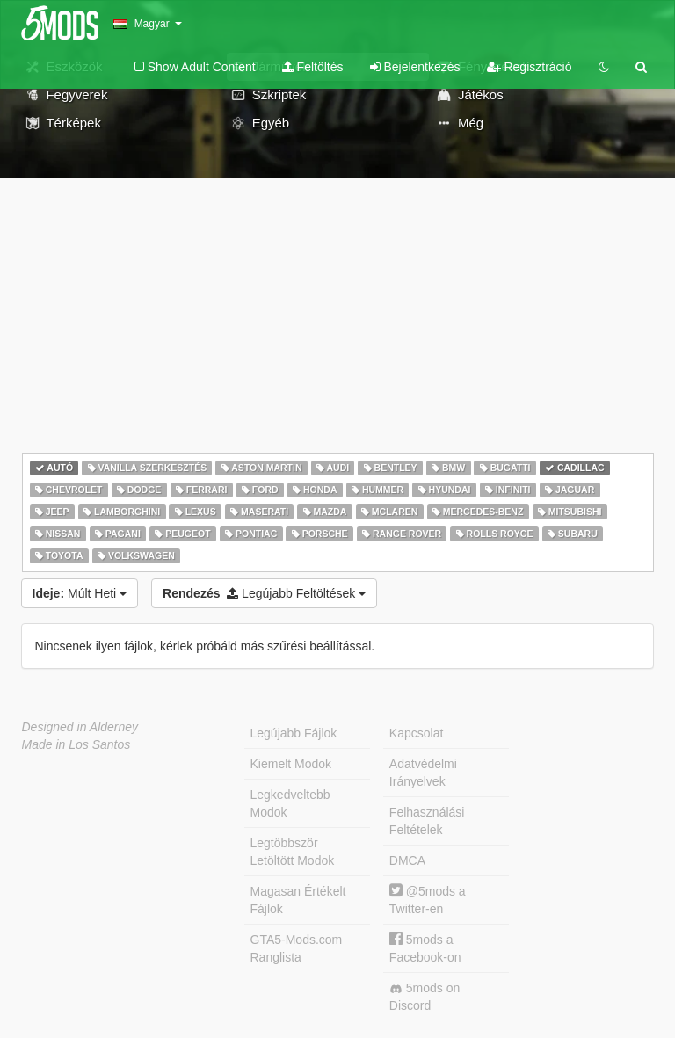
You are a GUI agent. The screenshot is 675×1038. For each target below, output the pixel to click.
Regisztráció (529, 67)
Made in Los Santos (76, 744)
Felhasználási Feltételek (427, 821)
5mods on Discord (424, 997)
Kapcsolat (416, 733)
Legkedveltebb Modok (290, 803)
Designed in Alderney (80, 727)
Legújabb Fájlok (294, 733)
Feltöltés (313, 67)
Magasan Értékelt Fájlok (298, 900)
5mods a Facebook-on (425, 948)
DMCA (407, 860)
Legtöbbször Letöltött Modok (292, 851)
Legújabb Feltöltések (264, 593)
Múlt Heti (80, 593)
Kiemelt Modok (291, 764)
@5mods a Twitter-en (427, 899)
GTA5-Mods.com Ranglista (296, 948)
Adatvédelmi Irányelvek (423, 772)
